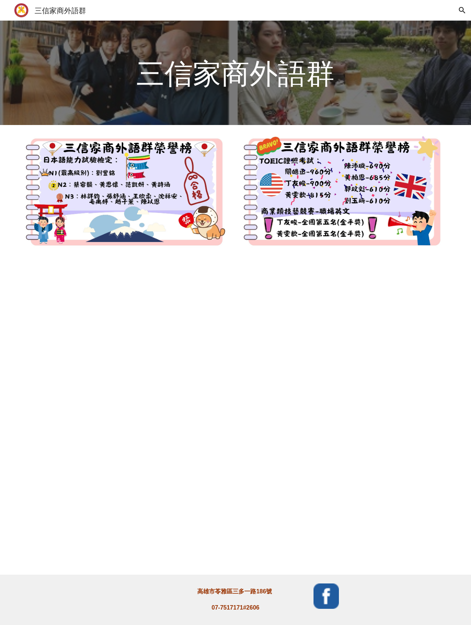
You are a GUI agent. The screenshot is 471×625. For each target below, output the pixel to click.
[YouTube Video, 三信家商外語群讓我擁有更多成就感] (344, 496)
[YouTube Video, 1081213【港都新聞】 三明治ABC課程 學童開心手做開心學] (126, 338)
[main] (235, 73)
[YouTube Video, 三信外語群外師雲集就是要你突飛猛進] (344, 338)
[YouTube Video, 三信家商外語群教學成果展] (126, 496)
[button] (462, 10)
